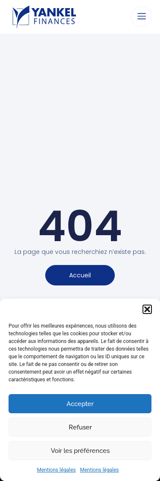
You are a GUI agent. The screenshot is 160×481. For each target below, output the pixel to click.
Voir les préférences (80, 451)
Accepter (80, 404)
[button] (147, 309)
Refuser (80, 427)
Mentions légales (56, 470)
